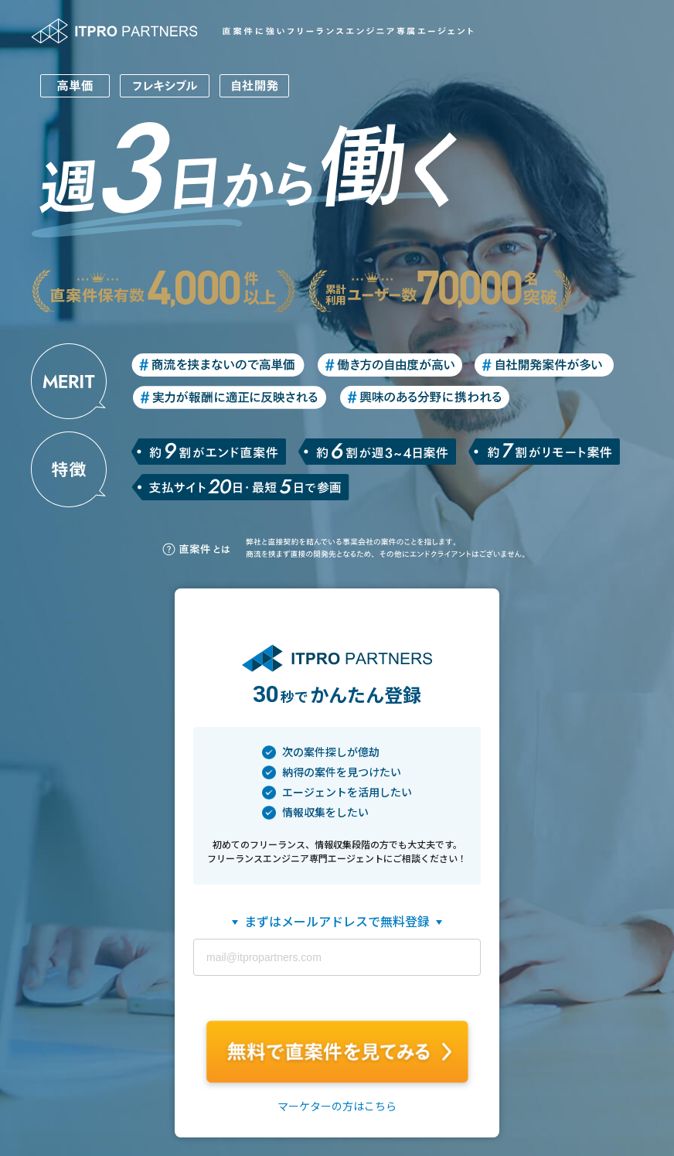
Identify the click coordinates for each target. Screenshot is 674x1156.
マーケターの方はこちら (337, 1106)
